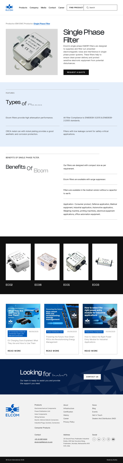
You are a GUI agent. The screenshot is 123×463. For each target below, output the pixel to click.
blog (94, 408)
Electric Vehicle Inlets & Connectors (46, 420)
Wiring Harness (40, 417)
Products (23, 7)
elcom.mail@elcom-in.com (43, 442)
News (94, 405)
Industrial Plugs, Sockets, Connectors (47, 423)
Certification (68, 412)
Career (61, 7)
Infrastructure (68, 408)
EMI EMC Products (23, 23)
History (66, 415)
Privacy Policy (68, 422)
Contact (52, 7)
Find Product (76, 7)
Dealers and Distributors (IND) (104, 418)
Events (95, 412)
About (65, 405)
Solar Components (41, 414)
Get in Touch (97, 415)
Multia (115, 460)
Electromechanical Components (45, 408)
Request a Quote (76, 72)
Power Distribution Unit (42, 411)
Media (43, 7)
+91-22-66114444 (41, 439)
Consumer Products (42, 428)
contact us (92, 377)
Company (34, 7)
